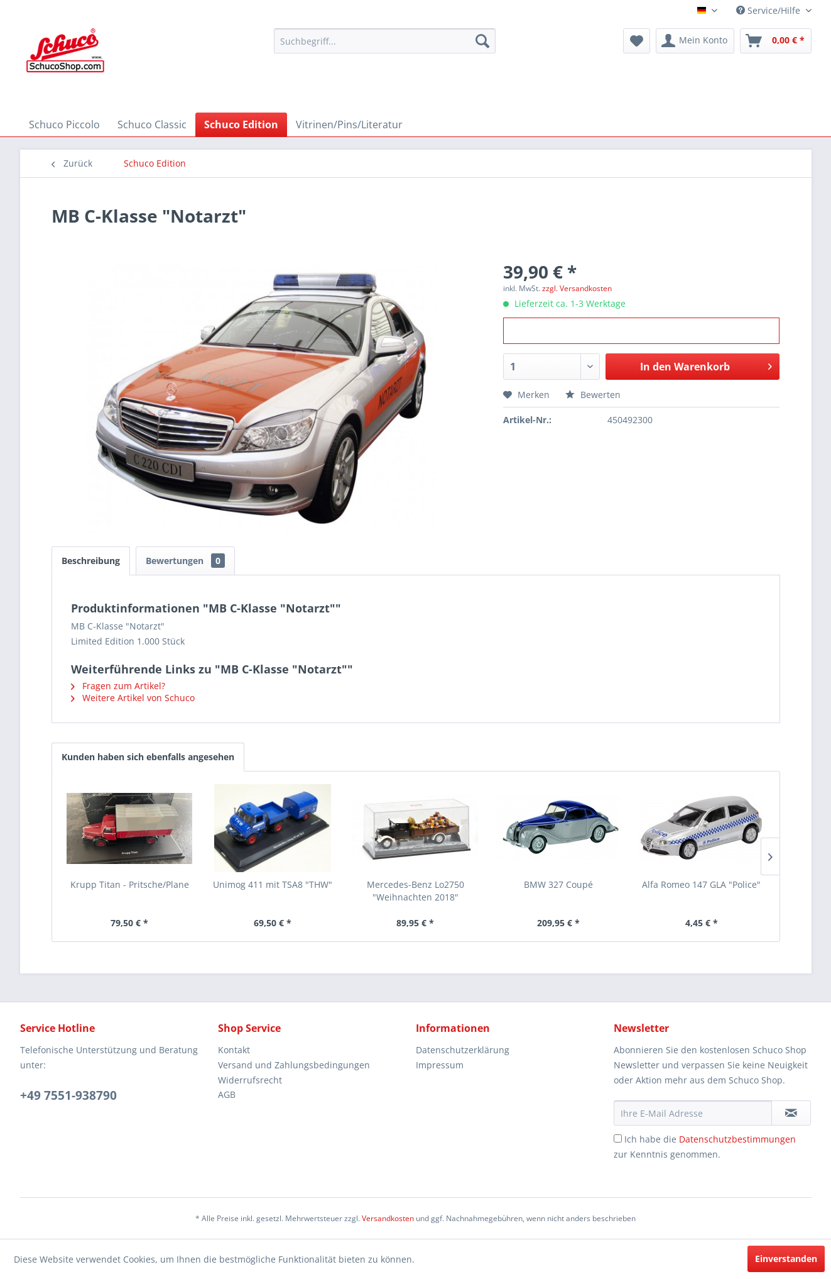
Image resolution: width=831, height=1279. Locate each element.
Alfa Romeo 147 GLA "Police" (701, 884)
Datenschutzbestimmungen (737, 1139)
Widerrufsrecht (250, 1080)
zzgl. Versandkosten (577, 288)
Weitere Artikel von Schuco (133, 698)
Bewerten (593, 395)
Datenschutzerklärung (462, 1050)
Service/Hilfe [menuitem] (769, 10)
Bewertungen (185, 560)
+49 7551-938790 (68, 1095)
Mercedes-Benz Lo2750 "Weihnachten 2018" (415, 890)
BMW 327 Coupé (558, 884)
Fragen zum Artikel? (118, 686)
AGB (227, 1094)
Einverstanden (786, 1259)
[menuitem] (385, 40)
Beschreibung (91, 561)
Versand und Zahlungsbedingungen (294, 1065)
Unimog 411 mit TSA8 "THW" (272, 884)
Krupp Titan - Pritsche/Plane (129, 884)
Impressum (440, 1065)
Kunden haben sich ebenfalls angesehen (148, 757)
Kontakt (234, 1050)
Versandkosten (388, 1218)
